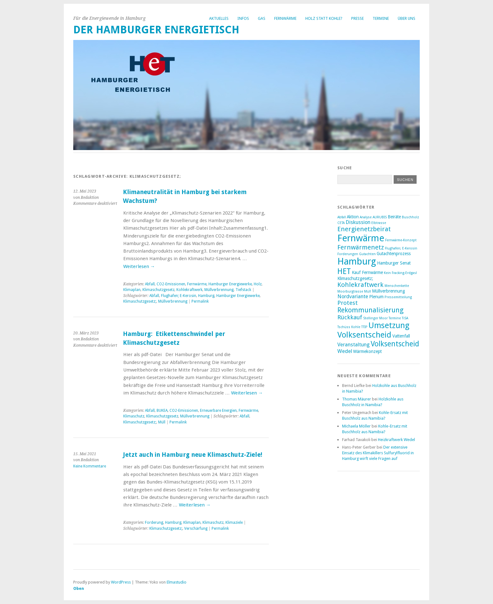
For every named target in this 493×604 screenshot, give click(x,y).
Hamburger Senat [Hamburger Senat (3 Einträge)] (394, 263)
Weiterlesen (139, 266)
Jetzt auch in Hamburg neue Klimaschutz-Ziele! (192, 454)
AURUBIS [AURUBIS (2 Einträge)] (380, 217)
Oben (78, 588)
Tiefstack (243, 290)
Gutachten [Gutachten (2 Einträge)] (367, 254)
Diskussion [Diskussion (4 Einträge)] (358, 222)
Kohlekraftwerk (189, 290)
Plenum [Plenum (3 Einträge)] (376, 296)
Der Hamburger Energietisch (156, 30)
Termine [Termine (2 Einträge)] (395, 318)
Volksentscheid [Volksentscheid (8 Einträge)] (395, 343)
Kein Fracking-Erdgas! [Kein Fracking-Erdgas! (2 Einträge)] (400, 273)
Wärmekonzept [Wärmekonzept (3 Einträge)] (367, 351)
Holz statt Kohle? (323, 18)
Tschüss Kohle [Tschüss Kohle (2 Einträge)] (348, 327)
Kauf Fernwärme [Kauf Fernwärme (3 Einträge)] (367, 272)
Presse (357, 18)
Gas (261, 18)
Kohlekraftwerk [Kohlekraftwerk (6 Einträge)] (360, 284)
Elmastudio (176, 582)
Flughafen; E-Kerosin (178, 296)
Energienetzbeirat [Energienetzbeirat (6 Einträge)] (364, 229)
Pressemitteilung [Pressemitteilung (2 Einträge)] (398, 297)
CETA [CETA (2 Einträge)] (341, 223)
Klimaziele (234, 522)
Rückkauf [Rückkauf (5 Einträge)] (349, 317)
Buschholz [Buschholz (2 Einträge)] (410, 217)
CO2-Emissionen (171, 284)
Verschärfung (196, 528)
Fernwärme (285, 18)
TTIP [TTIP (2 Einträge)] (364, 327)
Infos (243, 18)
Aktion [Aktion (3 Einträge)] (353, 216)
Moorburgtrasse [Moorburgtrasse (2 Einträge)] (350, 291)
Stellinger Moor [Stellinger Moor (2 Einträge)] (375, 318)
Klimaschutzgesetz (158, 290)
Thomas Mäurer (356, 399)
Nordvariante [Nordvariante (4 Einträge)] (352, 296)
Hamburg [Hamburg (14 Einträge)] (356, 261)
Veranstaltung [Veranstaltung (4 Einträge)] (353, 345)
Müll (161, 422)
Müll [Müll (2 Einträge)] (367, 291)
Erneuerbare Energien (218, 410)
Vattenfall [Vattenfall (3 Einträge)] (401, 335)
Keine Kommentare (89, 466)
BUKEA (162, 410)
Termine (381, 18)
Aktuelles (219, 18)
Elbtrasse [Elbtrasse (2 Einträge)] (378, 223)
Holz (258, 284)
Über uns (406, 18)
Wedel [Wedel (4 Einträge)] (344, 351)
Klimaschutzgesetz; (139, 301)
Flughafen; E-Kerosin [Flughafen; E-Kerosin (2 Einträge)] (401, 248)
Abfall (150, 284)
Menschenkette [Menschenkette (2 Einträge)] (397, 286)
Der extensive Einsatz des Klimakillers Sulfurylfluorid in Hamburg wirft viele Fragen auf (378, 453)
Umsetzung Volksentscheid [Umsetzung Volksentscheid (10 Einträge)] (373, 330)
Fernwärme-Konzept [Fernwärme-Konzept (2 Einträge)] (401, 240)
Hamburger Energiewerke (230, 284)
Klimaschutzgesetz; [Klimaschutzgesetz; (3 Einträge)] (355, 278)
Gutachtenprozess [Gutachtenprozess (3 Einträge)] (394, 253)
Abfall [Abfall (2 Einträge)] (341, 217)
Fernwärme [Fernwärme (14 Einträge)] (360, 238)
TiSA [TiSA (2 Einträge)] (405, 318)
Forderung (154, 522)
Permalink (200, 301)
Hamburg (206, 296)
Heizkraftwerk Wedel (396, 439)
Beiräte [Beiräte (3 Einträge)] (394, 216)
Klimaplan (132, 290)
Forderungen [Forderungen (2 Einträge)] (347, 254)
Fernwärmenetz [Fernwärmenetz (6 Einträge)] (360, 247)
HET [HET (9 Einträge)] (344, 271)
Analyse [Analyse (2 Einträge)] (366, 217)
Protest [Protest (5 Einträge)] (347, 302)
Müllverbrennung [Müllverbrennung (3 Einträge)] (388, 291)
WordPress (121, 582)
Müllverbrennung (219, 290)
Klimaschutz (133, 416)
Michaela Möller (356, 426)
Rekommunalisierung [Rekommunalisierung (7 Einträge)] (370, 310)
